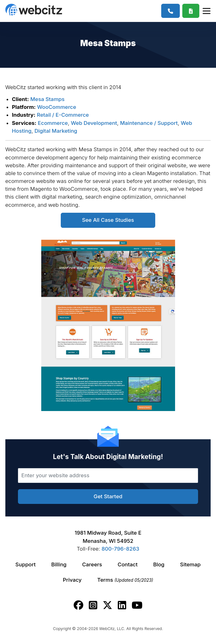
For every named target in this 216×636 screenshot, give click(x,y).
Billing (58, 564)
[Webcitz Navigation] (206, 10)
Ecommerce (53, 123)
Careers (92, 564)
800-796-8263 (120, 549)
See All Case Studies (108, 220)
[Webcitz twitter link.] (107, 605)
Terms (125, 580)
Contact (128, 564)
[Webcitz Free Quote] (191, 11)
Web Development (94, 123)
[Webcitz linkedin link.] (122, 605)
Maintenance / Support (149, 123)
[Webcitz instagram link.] (93, 605)
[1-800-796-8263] (170, 11)
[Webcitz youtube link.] (137, 605)
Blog (158, 564)
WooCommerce (56, 107)
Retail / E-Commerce (63, 115)
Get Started (108, 496)
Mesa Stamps (47, 99)
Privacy (72, 580)
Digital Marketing (55, 131)
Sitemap (190, 564)
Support (25, 564)
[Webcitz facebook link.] (78, 605)
